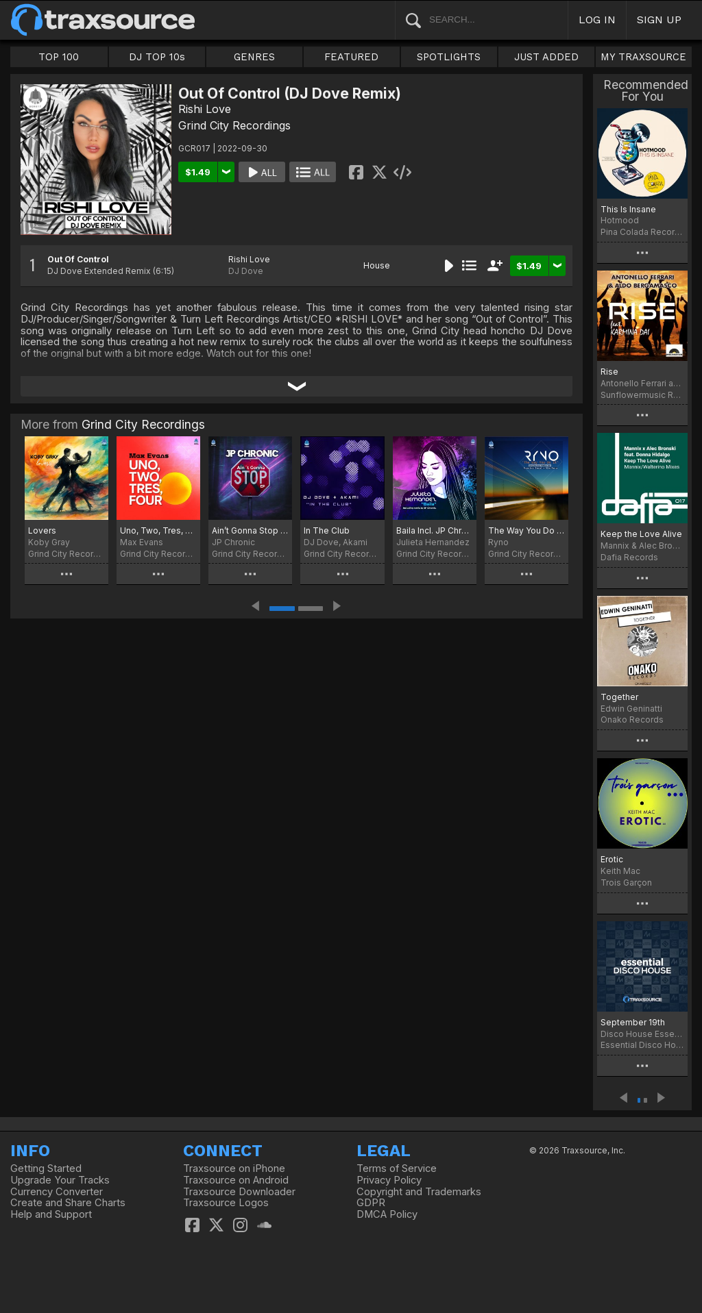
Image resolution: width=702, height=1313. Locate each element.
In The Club (327, 530)
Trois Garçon (626, 882)
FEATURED (351, 57)
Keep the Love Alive (641, 534)
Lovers (42, 530)
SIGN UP (659, 19)
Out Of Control (78, 259)
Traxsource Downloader (239, 1192)
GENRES (254, 57)
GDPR (370, 1203)
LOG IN (597, 19)
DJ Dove (245, 271)
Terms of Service (396, 1168)
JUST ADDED (546, 57)
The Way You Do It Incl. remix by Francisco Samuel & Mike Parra (526, 530)
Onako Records (632, 719)
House (376, 265)
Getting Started (46, 1168)
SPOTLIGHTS (449, 57)
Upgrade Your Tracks (60, 1180)
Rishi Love (204, 109)
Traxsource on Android (236, 1180)
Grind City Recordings (234, 125)
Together (619, 697)
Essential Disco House (642, 1045)
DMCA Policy (386, 1214)
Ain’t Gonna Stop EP (250, 530)
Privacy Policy (389, 1180)
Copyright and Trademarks (418, 1192)
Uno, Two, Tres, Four (158, 530)
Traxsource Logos (226, 1203)
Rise (609, 371)
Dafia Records (629, 557)
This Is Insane (628, 209)
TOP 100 (58, 57)
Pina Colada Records (642, 232)
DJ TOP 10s (157, 57)
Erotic (612, 859)
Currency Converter (56, 1192)
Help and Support (51, 1214)
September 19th (633, 1022)
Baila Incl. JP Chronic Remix (434, 530)
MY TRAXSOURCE (643, 57)
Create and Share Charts (67, 1203)
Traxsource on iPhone (234, 1168)
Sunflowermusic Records (642, 395)
